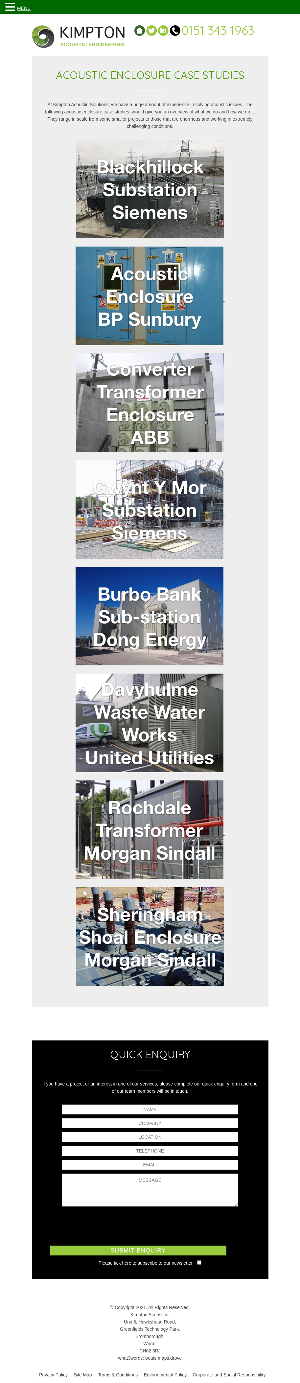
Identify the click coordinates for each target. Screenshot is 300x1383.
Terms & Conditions (118, 1374)
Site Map (83, 1374)
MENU (24, 8)
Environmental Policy (165, 1374)
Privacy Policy (53, 1374)
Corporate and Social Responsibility (229, 1374)
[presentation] (150, 1225)
